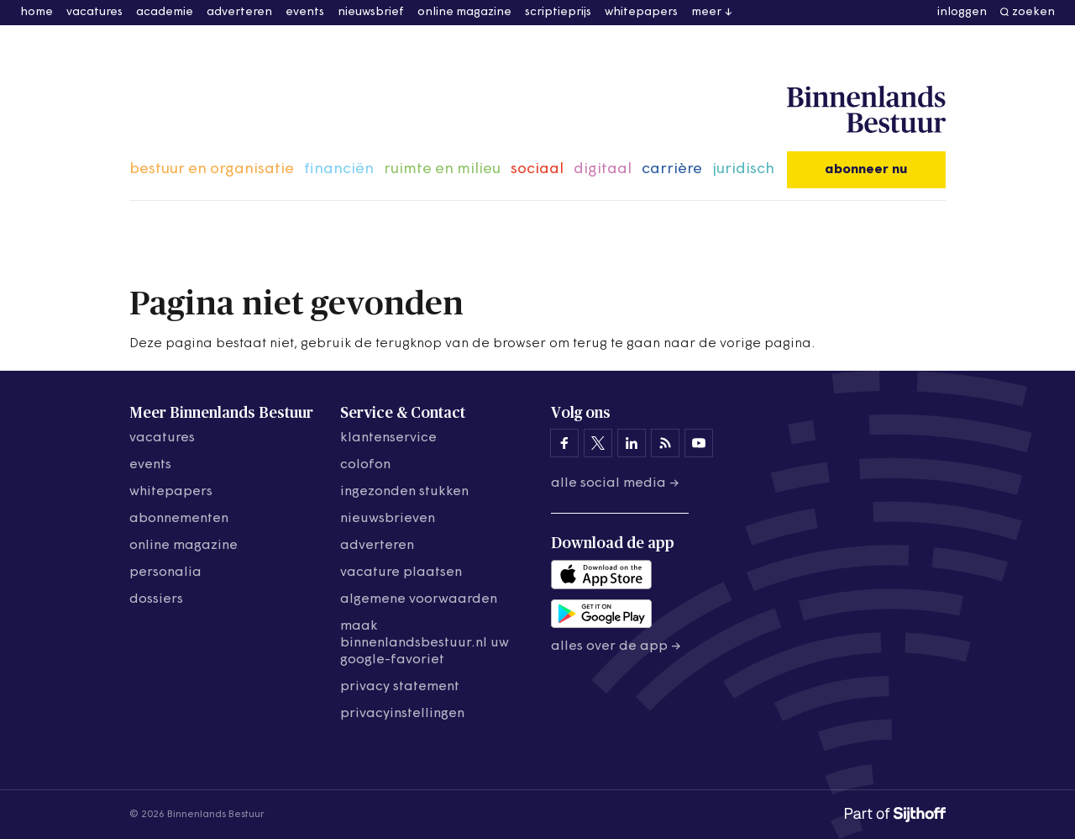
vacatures (94, 12)
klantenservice (388, 438)
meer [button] (706, 12)
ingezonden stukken (404, 492)
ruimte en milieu (442, 169)
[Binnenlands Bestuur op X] (598, 443)
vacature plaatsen (401, 572)
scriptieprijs (558, 12)
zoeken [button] (1033, 12)
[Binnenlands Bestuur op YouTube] (698, 443)
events (305, 12)
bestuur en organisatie (211, 169)
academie (164, 12)
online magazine (464, 12)
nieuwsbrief (371, 12)
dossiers (156, 599)
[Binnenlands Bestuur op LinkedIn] (631, 443)
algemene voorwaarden (418, 599)
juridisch (743, 169)
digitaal (603, 169)
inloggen (962, 12)
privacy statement (399, 687)
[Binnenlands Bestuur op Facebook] (564, 443)
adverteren (239, 12)
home (36, 12)
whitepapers (641, 12)
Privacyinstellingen (402, 713)
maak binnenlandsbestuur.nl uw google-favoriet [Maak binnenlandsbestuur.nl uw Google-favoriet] (424, 643)
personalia (165, 572)
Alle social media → (615, 483)
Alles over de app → (616, 646)
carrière (672, 169)
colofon (365, 465)
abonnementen (178, 518)
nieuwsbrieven (387, 518)
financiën (339, 169)
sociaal (537, 169)
